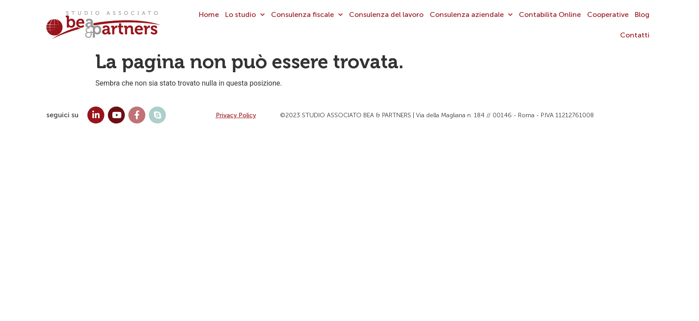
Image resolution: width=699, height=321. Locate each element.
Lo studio (245, 14)
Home (209, 14)
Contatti (635, 35)
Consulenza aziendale (471, 14)
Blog (642, 14)
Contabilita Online (550, 14)
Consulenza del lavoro (386, 14)
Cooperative (608, 14)
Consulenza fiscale (307, 14)
